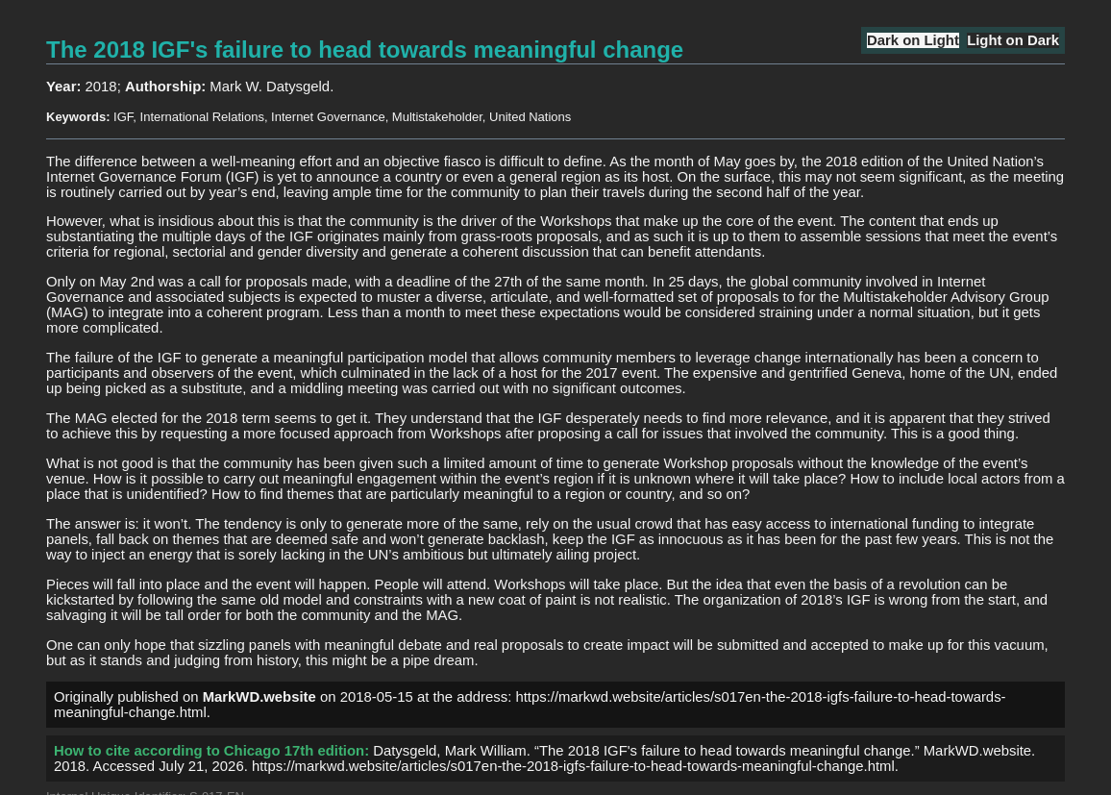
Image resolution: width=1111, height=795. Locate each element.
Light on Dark (1013, 40)
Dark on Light (913, 40)
